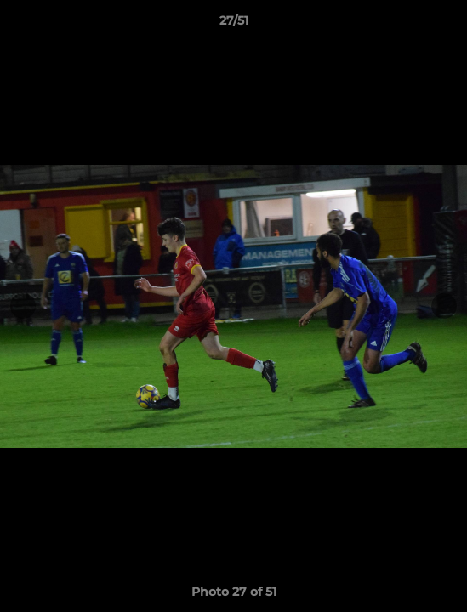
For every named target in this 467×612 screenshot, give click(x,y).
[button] (446, 24)
